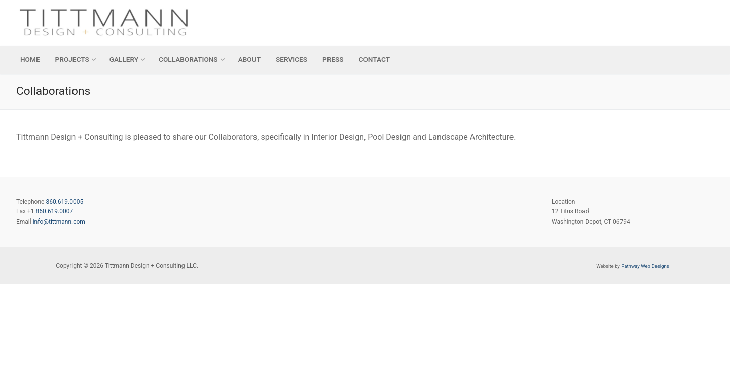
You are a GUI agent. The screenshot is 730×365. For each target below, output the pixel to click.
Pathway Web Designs (645, 266)
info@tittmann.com (59, 221)
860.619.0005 (64, 201)
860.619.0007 (54, 211)
